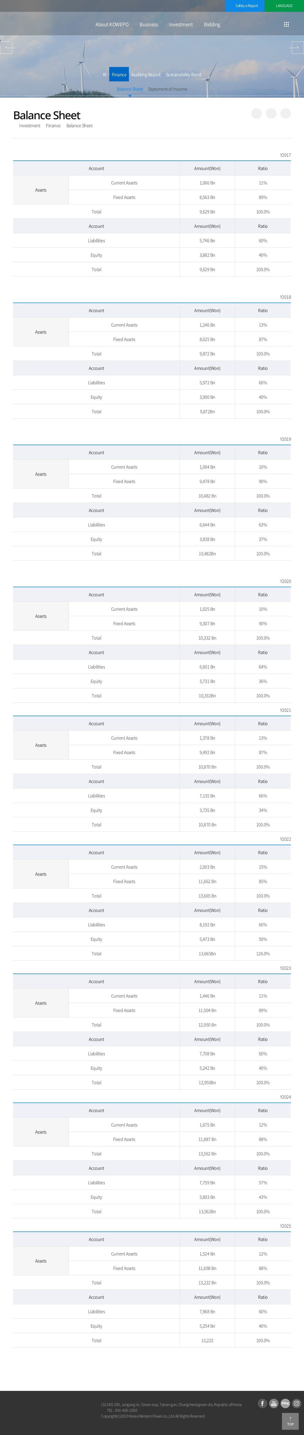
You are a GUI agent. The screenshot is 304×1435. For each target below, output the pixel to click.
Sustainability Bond (183, 74)
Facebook (262, 1403)
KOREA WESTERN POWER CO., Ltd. (39, 24)
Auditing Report (146, 74)
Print (285, 113)
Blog (285, 1403)
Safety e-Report (246, 5)
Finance (119, 74)
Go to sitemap (286, 24)
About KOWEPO (112, 24)
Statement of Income (167, 89)
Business (149, 24)
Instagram (296, 1403)
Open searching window (299, 24)
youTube (274, 1403)
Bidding (212, 24)
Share (256, 113)
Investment (181, 24)
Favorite (271, 113)
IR (105, 74)
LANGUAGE (284, 5)
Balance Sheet (130, 89)
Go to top (290, 1421)
